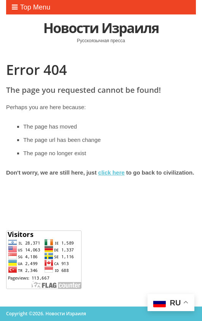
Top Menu (31, 7)
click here (111, 172)
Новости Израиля (101, 28)
